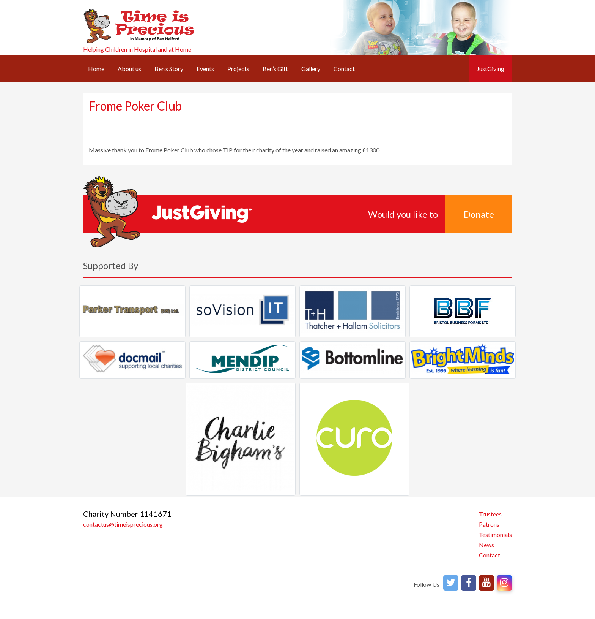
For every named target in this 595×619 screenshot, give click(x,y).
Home (96, 68)
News (486, 544)
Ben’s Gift (275, 68)
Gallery (310, 68)
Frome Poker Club (135, 105)
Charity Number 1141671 (127, 513)
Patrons (489, 524)
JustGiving (490, 68)
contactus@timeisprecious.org (123, 524)
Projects (238, 68)
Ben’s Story (168, 68)
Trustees (490, 514)
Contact (344, 68)
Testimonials (495, 534)
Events (205, 68)
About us (129, 68)
